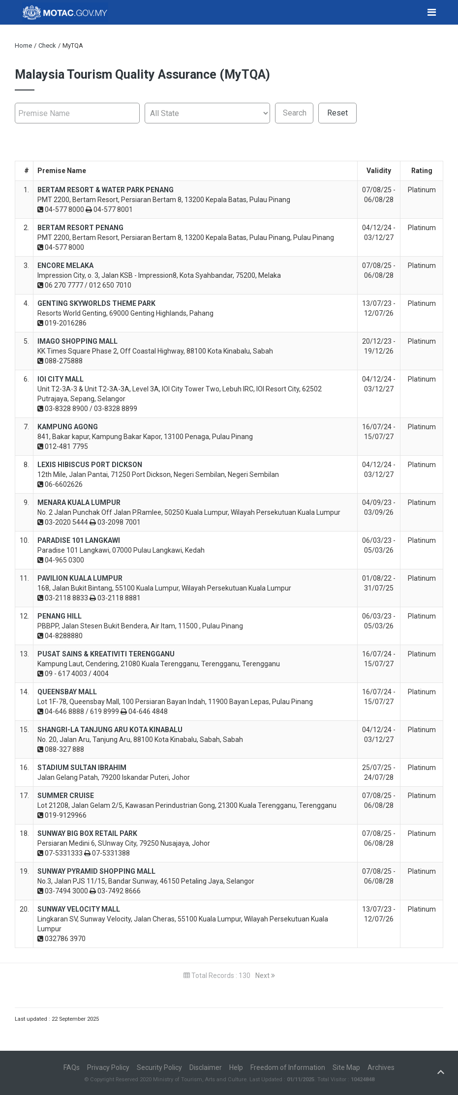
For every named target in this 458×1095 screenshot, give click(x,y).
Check (47, 45)
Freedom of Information (287, 1067)
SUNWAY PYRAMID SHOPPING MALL (96, 871)
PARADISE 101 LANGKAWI (78, 540)
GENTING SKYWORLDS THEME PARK (96, 303)
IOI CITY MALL (60, 379)
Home (23, 45)
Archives (381, 1067)
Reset (337, 113)
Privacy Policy (108, 1067)
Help (236, 1067)
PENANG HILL (59, 616)
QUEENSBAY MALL (67, 692)
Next (265, 975)
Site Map (346, 1067)
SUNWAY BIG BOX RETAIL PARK (87, 833)
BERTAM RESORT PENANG (80, 228)
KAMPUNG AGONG (67, 427)
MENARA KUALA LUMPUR (79, 502)
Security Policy (159, 1067)
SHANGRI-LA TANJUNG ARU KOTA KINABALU (110, 730)
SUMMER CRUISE (65, 795)
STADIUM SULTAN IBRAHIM (81, 767)
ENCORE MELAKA (65, 265)
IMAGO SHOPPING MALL (77, 341)
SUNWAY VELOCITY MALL (78, 909)
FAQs (71, 1067)
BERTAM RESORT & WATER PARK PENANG (105, 190)
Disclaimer (205, 1067)
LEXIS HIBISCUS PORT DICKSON (89, 465)
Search (294, 113)
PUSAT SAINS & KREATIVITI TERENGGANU (106, 654)
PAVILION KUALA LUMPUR (79, 578)
